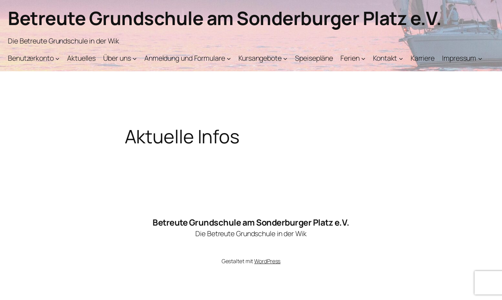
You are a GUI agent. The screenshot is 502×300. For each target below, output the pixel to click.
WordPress (267, 261)
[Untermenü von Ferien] (363, 58)
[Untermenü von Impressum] (480, 58)
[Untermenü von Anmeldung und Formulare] (229, 58)
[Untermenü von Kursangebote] (285, 58)
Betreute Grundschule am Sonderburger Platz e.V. (225, 18)
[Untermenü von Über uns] (135, 58)
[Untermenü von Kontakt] (401, 58)
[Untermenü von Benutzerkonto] (57, 58)
